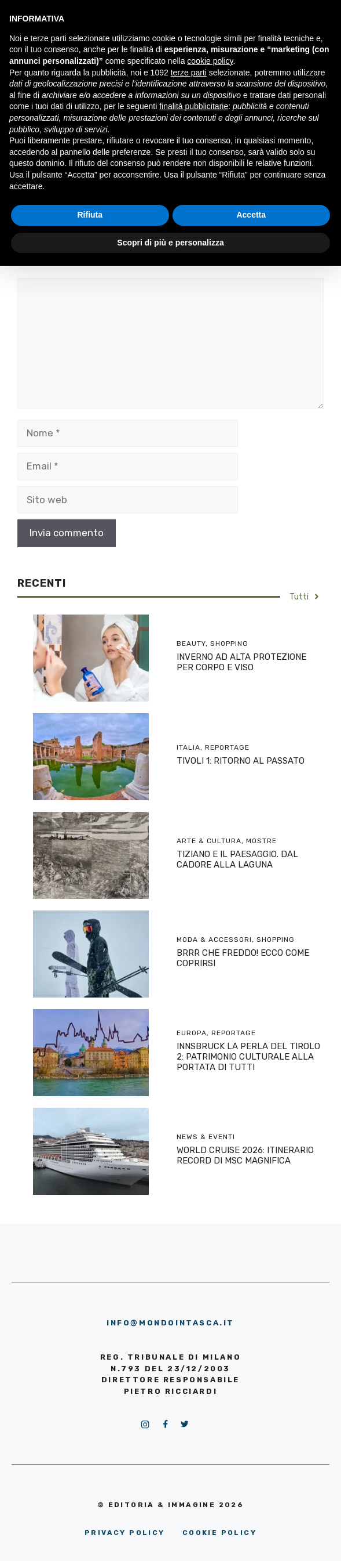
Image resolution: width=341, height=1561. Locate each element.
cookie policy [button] (210, 61)
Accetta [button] (251, 214)
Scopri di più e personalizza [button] (170, 242)
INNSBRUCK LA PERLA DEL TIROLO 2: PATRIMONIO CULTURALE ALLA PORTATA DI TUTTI (248, 1056)
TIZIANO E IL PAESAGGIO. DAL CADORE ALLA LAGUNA (237, 859)
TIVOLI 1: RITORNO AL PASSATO (241, 761)
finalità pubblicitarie (193, 106)
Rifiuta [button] (89, 214)
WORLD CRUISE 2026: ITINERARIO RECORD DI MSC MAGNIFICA (245, 1155)
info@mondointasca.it (170, 1322)
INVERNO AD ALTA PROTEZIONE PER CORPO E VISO (241, 662)
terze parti (189, 72)
